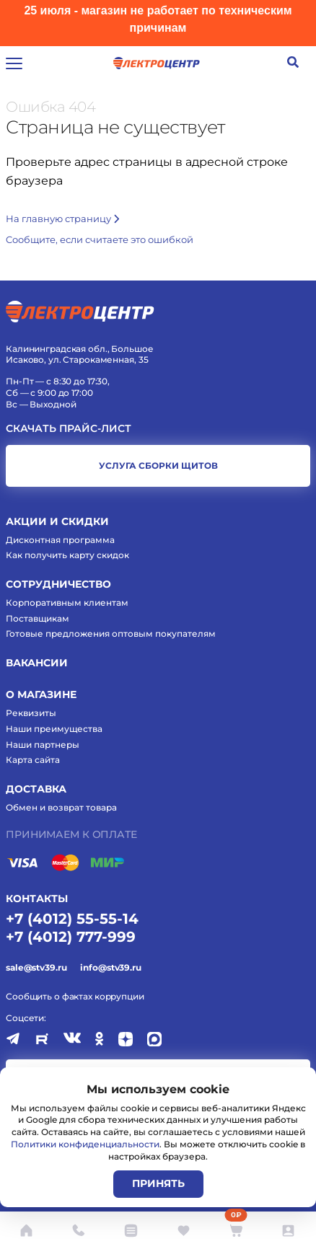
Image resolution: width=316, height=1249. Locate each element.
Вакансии (37, 662)
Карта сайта (33, 759)
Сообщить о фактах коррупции (75, 996)
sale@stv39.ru (36, 967)
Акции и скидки (57, 521)
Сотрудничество (58, 584)
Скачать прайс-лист (68, 429)
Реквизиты (31, 712)
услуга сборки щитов (158, 465)
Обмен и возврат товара (61, 807)
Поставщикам (37, 618)
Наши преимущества (54, 728)
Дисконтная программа (60, 539)
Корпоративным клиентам (67, 602)
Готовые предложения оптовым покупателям (111, 633)
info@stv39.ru (110, 967)
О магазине (41, 694)
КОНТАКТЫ (37, 898)
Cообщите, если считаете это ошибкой (99, 239)
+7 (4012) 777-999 (71, 937)
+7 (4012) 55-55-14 (72, 919)
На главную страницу (62, 218)
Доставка (36, 788)
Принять (158, 1183)
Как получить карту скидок (67, 555)
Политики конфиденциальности (85, 1144)
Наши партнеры (42, 744)
